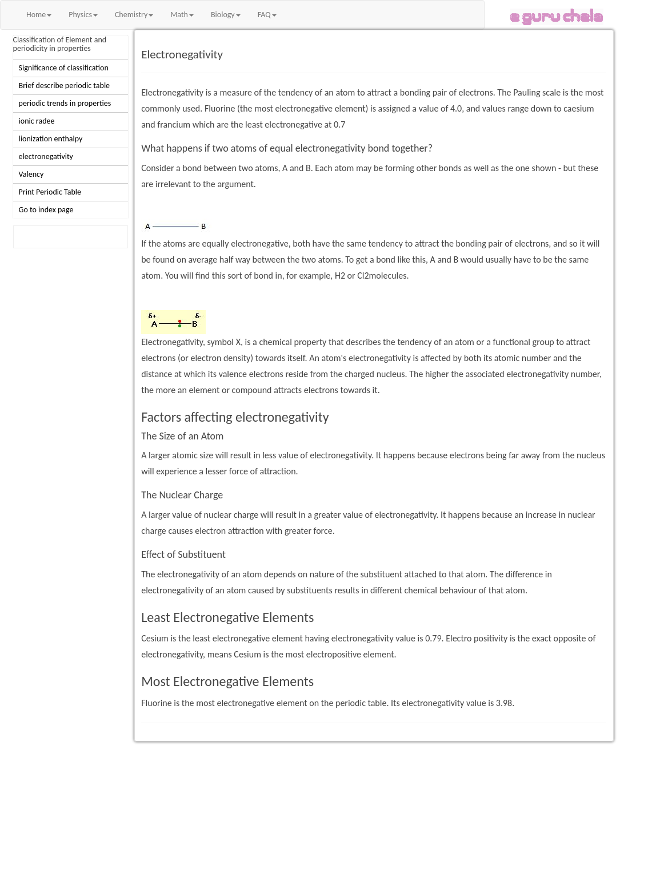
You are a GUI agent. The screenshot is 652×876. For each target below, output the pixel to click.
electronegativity (46, 156)
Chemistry (134, 14)
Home (38, 14)
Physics (83, 14)
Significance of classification (64, 68)
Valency (31, 174)
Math (182, 14)
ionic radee (37, 121)
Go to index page (46, 210)
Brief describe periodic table (64, 85)
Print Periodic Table (50, 192)
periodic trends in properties (65, 103)
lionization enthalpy (51, 139)
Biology (226, 14)
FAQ (267, 14)
